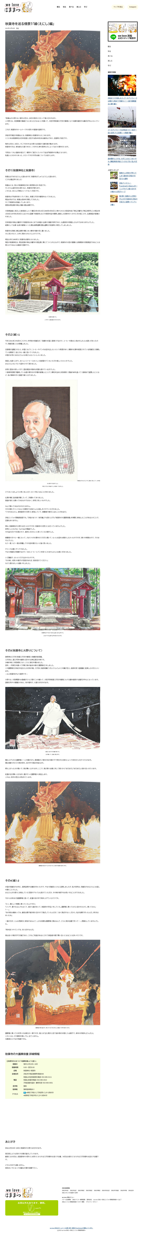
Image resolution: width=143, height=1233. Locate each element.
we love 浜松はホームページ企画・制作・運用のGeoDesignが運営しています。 (71, 1228)
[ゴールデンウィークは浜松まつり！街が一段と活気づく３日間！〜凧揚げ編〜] (122, 117)
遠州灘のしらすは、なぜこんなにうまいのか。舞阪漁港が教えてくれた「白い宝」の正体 (122, 161)
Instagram (132, 7)
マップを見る (118, 7)
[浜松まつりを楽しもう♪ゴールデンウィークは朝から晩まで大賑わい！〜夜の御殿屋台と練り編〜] (122, 86)
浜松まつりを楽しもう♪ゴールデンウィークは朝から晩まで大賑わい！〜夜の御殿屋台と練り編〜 (122, 101)
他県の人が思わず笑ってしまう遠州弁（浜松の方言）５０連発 (128, 176)
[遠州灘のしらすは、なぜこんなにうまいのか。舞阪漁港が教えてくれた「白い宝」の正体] (122, 146)
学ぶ (17, 28)
